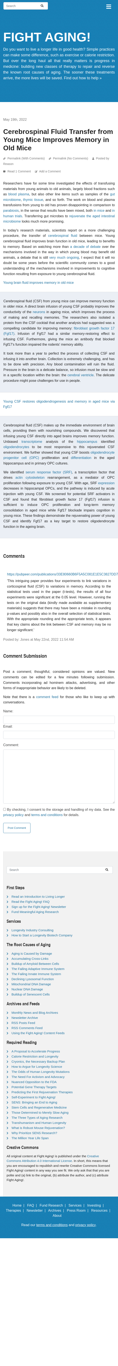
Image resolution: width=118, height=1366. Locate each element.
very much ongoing (64, 257)
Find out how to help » (83, 78)
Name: (8, 711)
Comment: (11, 745)
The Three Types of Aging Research (37, 1117)
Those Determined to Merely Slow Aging (40, 1112)
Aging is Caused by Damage (32, 953)
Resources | (101, 1210)
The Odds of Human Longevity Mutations (41, 1071)
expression (106, 483)
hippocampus (87, 441)
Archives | (57, 1210)
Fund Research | (54, 1205)
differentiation (81, 458)
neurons (39, 312)
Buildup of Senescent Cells (31, 994)
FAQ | (33, 1205)
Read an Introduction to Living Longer (38, 896)
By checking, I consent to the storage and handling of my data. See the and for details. (59, 812)
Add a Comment (50, 171)
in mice (99, 210)
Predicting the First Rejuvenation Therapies (42, 1092)
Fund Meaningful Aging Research (35, 912)
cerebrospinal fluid (62, 235)
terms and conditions (47, 815)
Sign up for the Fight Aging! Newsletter (39, 907)
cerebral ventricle (81, 375)
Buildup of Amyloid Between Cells (35, 964)
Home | (19, 1205)
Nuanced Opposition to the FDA (34, 1082)
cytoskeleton (35, 477)
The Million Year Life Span (30, 1138)
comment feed (47, 697)
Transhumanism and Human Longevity (39, 1123)
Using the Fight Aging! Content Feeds (38, 1033)
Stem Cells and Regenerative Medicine (39, 1107)
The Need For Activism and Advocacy (38, 1077)
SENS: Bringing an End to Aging (34, 1102)
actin (19, 477)
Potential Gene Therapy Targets (34, 1087)
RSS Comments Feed (27, 1028)
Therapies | (16, 1210)
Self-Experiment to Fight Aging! (34, 1097)
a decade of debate (85, 246)
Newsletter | (37, 1210)
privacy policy (13, 815)
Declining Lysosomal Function (33, 979)
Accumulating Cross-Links (30, 958)
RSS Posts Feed (23, 1023)
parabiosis (11, 210)
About (59, 1215)
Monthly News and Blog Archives (35, 1012)
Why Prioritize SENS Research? (34, 1133)
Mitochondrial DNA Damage (31, 984)
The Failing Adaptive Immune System (38, 969)
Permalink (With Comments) (26, 158)
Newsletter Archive (25, 1018)
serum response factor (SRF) (49, 472)
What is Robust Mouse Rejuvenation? (38, 1128)
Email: (8, 726)
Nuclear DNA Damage (27, 989)
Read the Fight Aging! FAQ (30, 901)
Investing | (96, 1205)
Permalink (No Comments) (70, 158)
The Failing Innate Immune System (36, 974)
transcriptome (32, 441)
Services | (77, 1205)
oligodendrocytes (16, 447)
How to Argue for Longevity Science (37, 1066)
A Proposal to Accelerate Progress (36, 1051)
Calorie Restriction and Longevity (35, 1056)
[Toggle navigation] (108, 6)
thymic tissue (33, 200)
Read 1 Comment (19, 171)
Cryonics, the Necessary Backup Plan (38, 1061)
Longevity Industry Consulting (32, 930)
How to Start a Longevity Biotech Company (42, 935)
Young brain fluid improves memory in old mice (38, 282)
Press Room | (78, 1210)
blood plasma (18, 194)
